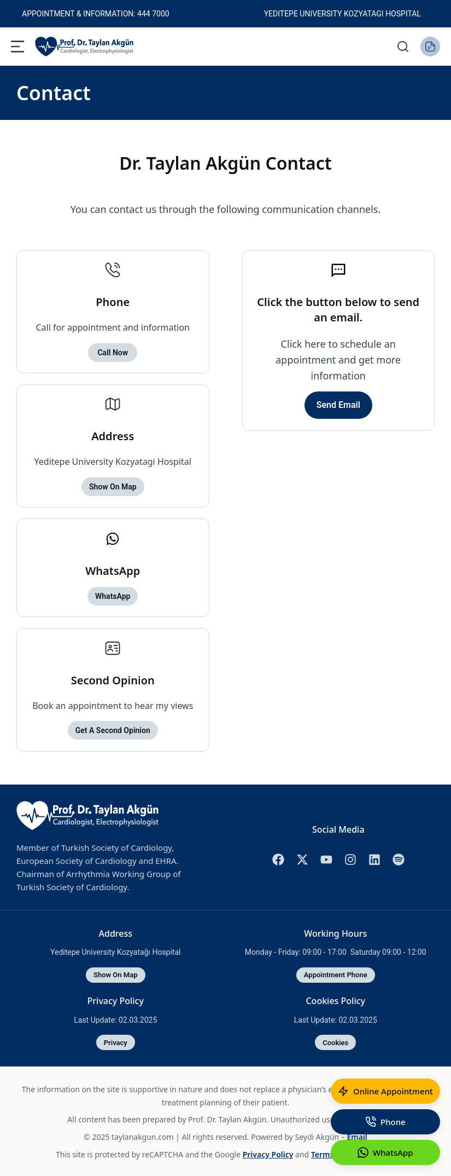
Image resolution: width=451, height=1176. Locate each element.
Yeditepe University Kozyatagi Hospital (342, 13)
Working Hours (335, 932)
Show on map (113, 486)
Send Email (338, 405)
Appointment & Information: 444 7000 (95, 13)
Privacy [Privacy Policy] (115, 1040)
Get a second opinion (112, 729)
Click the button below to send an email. (338, 310)
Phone (113, 302)
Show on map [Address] (115, 974)
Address (112, 435)
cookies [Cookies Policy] (335, 1040)
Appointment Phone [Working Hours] (335, 974)
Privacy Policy (115, 999)
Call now (112, 352)
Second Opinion (113, 678)
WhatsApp (112, 569)
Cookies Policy (335, 999)
